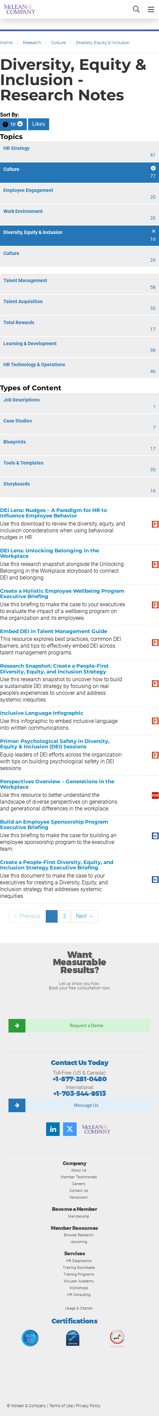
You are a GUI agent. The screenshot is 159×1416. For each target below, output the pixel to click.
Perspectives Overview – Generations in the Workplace (57, 784)
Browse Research (79, 1235)
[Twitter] (70, 1129)
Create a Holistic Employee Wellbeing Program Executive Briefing (62, 594)
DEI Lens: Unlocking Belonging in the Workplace (49, 553)
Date (13, 123)
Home (6, 42)
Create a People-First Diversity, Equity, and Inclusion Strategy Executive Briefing (56, 865)
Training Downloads (79, 1267)
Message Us (86, 1105)
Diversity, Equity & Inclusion (103, 42)
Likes (38, 123)
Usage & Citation (79, 1308)
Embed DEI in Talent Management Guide (53, 631)
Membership (78, 1216)
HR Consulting (79, 1294)
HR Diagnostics (79, 1260)
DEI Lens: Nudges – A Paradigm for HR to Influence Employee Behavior (53, 513)
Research (32, 42)
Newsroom (78, 1197)
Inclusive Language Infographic (41, 713)
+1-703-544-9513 (79, 1093)
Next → (85, 916)
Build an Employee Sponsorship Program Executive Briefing (54, 825)
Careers (78, 1183)
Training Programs (78, 1274)
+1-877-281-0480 (79, 1079)
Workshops (78, 1287)
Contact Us (78, 1190)
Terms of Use (61, 1405)
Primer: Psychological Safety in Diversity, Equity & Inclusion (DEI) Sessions (55, 744)
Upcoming (79, 1241)
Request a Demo (86, 1025)
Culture (58, 42)
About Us (78, 1170)
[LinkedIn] (53, 1129)
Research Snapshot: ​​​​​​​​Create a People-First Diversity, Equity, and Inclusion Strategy (54, 669)
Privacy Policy (88, 1405)
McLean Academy (79, 1281)
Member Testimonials (79, 1177)
